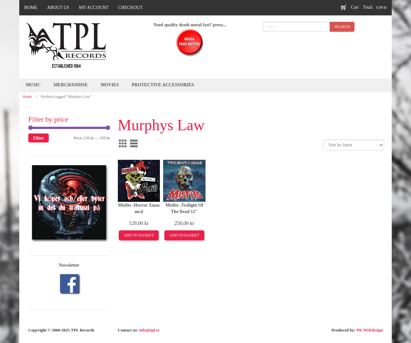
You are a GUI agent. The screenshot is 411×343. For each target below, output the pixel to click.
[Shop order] (353, 145)
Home (27, 96)
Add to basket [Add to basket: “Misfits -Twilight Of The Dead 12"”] (184, 235)
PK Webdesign (369, 330)
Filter (38, 138)
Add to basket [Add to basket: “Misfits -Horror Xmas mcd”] (139, 235)
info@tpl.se (149, 330)
